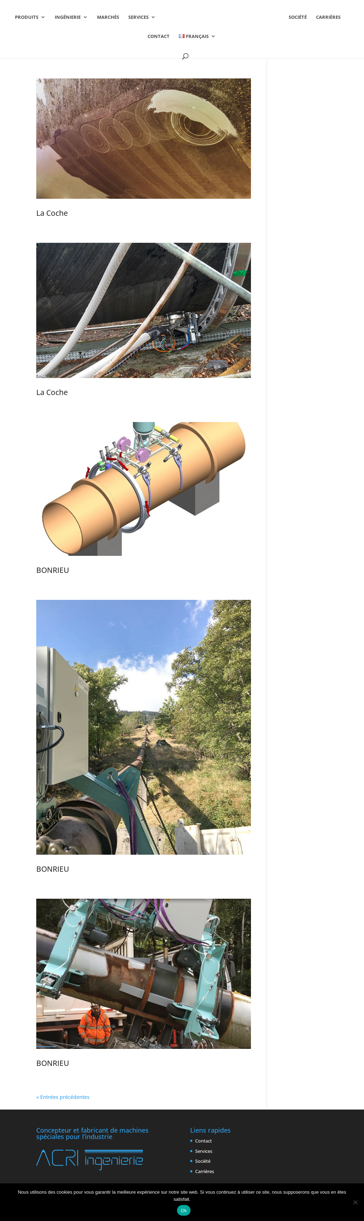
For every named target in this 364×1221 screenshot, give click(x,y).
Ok (184, 1210)
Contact (159, 36)
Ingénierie (68, 17)
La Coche (52, 213)
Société (298, 17)
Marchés (108, 17)
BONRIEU (52, 570)
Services (138, 17)
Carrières (328, 17)
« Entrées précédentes (63, 1097)
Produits (26, 17)
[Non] (355, 1202)
